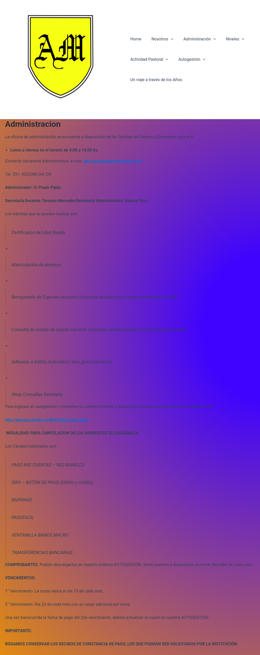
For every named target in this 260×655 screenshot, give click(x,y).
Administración (195, 39)
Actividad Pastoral (149, 60)
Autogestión (189, 60)
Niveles (229, 39)
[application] (168, 39)
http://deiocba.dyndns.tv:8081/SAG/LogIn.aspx (48, 420)
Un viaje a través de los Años (156, 80)
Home (135, 39)
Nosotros (160, 39)
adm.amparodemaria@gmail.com (113, 162)
